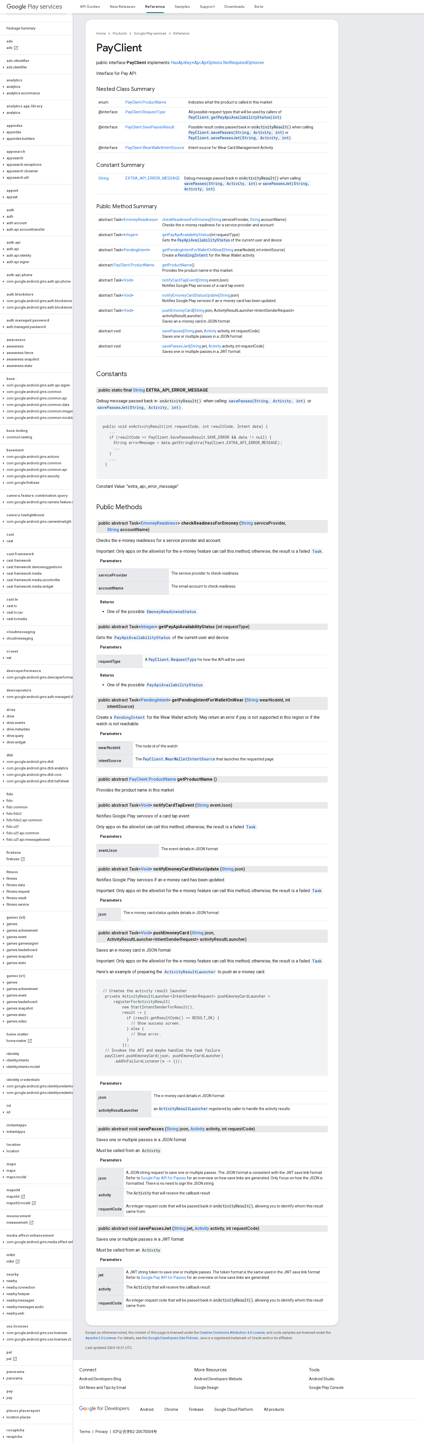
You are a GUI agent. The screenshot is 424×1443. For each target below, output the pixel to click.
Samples (182, 6)
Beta (258, 6)
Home (101, 33)
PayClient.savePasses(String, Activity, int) (236, 132)
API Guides (90, 6)
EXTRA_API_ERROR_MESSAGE (152, 178)
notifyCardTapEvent (179, 280)
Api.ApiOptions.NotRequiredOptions (228, 62)
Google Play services (150, 33)
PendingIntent (136, 250)
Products (120, 33)
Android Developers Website (218, 1379)
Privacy (101, 1431)
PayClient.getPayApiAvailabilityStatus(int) (234, 117)
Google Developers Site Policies (173, 1338)
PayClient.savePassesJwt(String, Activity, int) (239, 137)
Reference (181, 33)
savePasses (172, 331)
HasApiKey (181, 62)
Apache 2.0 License (100, 1338)
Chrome (171, 1409)
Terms (84, 1431)
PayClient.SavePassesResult (149, 127)
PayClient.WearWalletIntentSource (154, 147)
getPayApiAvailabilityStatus (186, 235)
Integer (130, 235)
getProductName (177, 265)
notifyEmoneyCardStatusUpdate (190, 295)
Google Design (206, 1387)
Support (207, 6)
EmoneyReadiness (140, 219)
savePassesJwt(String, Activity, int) (139, 407)
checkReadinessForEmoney (186, 219)
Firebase (196, 1409)
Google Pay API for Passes (163, 1178)
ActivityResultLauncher (190, 971)
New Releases (122, 6)
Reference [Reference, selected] (155, 6)
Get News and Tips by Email (102, 1387)
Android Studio (321, 1379)
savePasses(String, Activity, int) (220, 183)
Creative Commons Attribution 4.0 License (232, 1333)
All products (274, 1409)
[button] (35, 67)
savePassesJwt (175, 346)
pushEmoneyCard (177, 310)
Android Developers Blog (100, 1379)
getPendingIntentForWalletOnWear (192, 250)
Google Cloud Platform (233, 1409)
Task (317, 551)
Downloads (234, 6)
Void (127, 280)
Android (147, 1409)
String (103, 178)
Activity (210, 331)
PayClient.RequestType (145, 112)
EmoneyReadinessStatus (171, 611)
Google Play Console (326, 1387)
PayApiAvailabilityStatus (203, 240)
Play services (34, 6)
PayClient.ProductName (145, 102)
